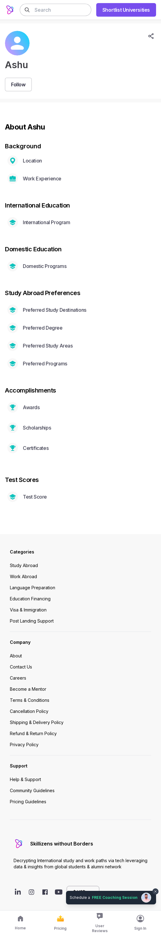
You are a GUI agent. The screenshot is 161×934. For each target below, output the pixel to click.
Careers (18, 678)
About (16, 655)
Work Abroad (23, 576)
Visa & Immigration (28, 609)
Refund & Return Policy (33, 733)
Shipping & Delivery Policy (37, 722)
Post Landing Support (32, 620)
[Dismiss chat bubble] (155, 891)
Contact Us (21, 666)
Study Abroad (24, 565)
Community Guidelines (32, 790)
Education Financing (30, 598)
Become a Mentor (28, 689)
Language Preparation (32, 587)
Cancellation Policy (29, 711)
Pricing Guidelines (28, 801)
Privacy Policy (24, 744)
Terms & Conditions (29, 700)
